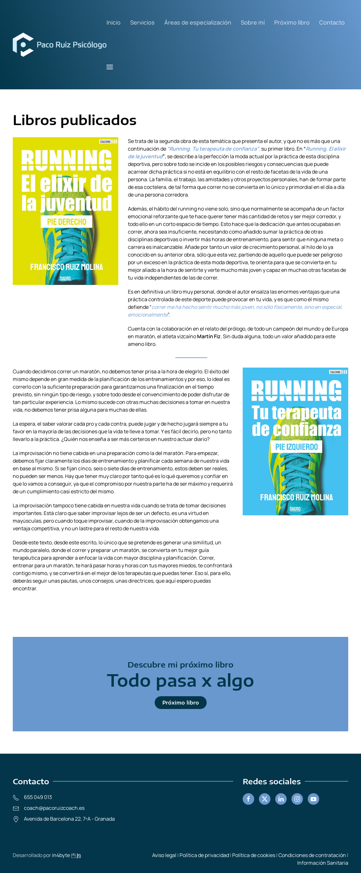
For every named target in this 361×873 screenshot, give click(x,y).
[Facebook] (248, 799)
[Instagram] (297, 799)
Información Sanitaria (322, 862)
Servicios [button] (142, 22)
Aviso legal (164, 855)
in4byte (61, 855)
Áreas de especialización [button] (197, 22)
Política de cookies (253, 855)
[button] (110, 67)
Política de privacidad (204, 855)
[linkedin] (281, 799)
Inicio (114, 22)
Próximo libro (292, 22)
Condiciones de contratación (312, 855)
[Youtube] (313, 799)
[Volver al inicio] (60, 45)
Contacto (332, 22)
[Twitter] (264, 799)
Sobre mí (253, 22)
